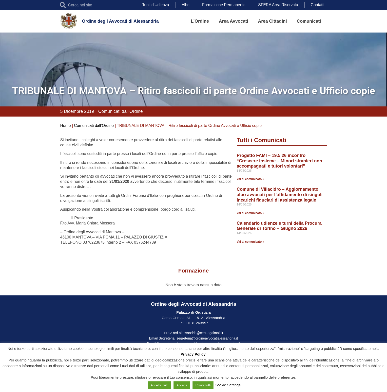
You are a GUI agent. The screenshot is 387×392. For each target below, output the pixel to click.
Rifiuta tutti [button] (203, 385)
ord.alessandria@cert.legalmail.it (198, 333)
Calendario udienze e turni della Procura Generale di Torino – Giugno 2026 (279, 226)
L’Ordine (200, 21)
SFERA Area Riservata (278, 5)
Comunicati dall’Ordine (94, 125)
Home (65, 125)
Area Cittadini (272, 21)
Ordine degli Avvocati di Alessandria (120, 21)
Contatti (317, 5)
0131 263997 (197, 323)
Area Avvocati (233, 21)
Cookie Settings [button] (227, 385)
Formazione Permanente (224, 5)
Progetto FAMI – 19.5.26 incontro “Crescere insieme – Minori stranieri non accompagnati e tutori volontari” (279, 161)
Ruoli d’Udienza (155, 5)
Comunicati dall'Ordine (120, 111)
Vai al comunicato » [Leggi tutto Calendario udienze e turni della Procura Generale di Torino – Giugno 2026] (250, 241)
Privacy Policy (193, 354)
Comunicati (309, 21)
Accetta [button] (181, 385)
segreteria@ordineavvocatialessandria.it (207, 338)
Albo (186, 5)
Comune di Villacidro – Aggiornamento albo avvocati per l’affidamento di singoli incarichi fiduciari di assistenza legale (280, 194)
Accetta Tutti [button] (160, 385)
